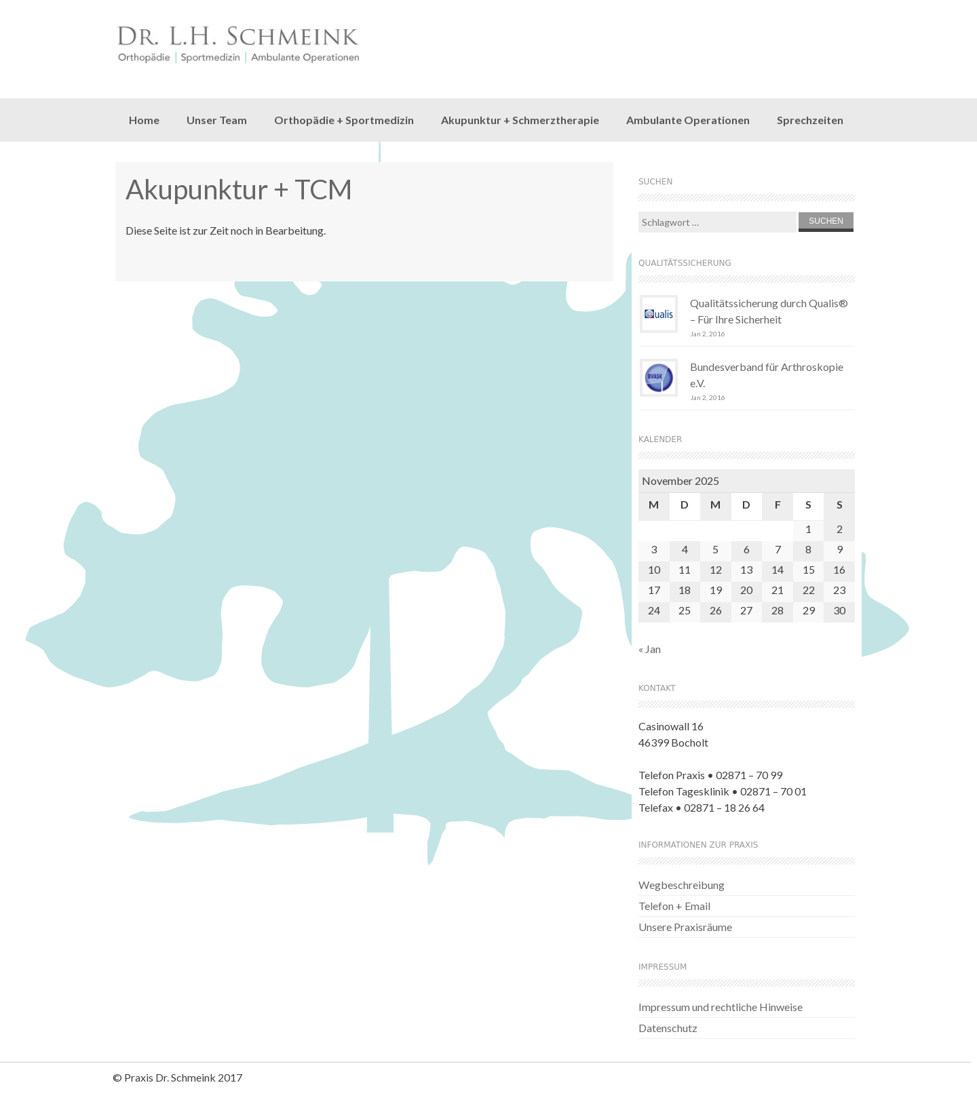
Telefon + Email (674, 905)
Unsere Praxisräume (685, 926)
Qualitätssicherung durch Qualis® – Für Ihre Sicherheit (769, 310)
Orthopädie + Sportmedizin (344, 119)
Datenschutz (667, 1027)
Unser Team (217, 119)
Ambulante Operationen (688, 119)
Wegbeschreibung (681, 884)
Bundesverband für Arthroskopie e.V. (766, 374)
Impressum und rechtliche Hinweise (720, 1006)
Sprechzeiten (810, 119)
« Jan (649, 648)
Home (144, 119)
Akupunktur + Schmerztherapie (520, 119)
